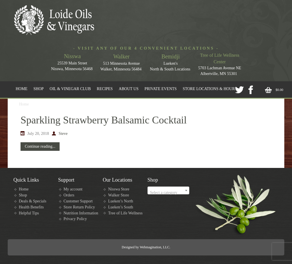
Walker (121, 56)
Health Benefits (31, 207)
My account (73, 189)
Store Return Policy (79, 207)
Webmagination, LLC (154, 247)
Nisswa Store (118, 189)
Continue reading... (40, 146)
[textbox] (168, 193)
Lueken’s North (120, 201)
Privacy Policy (75, 219)
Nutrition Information (81, 213)
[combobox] (168, 190)
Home (24, 189)
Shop (23, 195)
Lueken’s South (120, 207)
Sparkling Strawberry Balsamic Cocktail (104, 120)
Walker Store (118, 195)
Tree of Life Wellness (125, 213)
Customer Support (78, 201)
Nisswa (72, 56)
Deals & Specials (32, 201)
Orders (69, 195)
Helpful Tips (29, 213)
